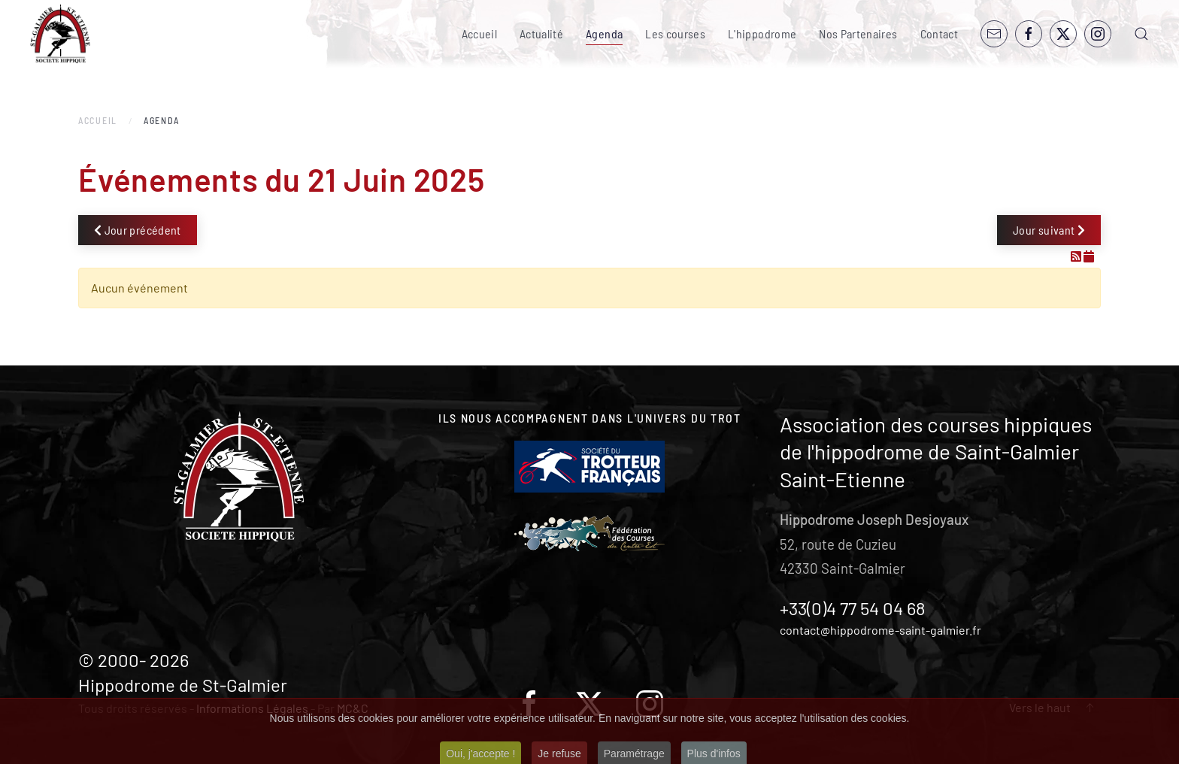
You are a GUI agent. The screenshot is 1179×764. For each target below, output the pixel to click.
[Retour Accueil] (60, 34)
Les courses (675, 33)
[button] (1141, 34)
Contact (939, 33)
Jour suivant (1049, 230)
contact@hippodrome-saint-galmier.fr (880, 630)
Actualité (541, 33)
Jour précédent (137, 230)
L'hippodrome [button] (762, 33)
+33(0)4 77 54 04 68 (853, 608)
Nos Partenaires (858, 33)
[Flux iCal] (1089, 256)
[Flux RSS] (1077, 256)
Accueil (479, 33)
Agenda (604, 33)
